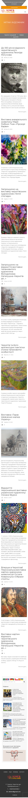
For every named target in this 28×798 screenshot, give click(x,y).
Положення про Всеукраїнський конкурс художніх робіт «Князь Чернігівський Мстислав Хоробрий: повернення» (19, 707)
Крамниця (15, 772)
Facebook (14, 795)
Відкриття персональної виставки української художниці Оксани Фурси (14, 491)
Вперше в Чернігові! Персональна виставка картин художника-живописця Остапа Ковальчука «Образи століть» (13, 573)
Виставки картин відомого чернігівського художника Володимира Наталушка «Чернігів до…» (12, 641)
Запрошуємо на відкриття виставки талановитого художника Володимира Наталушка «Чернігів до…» (12, 271)
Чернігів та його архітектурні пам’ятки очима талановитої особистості (13, 348)
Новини (5, 772)
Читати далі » (9, 700)
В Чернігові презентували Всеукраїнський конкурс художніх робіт (18, 692)
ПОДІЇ (10, 772)
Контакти (21, 772)
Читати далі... (22, 111)
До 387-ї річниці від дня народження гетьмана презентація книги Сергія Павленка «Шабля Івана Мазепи (19, 722)
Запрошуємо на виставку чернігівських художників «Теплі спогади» (13, 192)
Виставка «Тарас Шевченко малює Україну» (10, 417)
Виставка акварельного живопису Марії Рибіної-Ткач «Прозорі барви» (14, 123)
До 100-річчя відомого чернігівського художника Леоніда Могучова (13, 51)
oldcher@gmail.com (14, 791)
